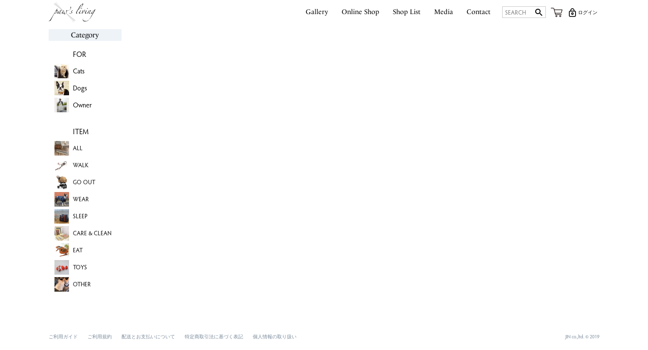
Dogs (80, 87)
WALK (80, 165)
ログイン (587, 12)
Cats (79, 70)
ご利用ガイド (63, 336)
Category (85, 35)
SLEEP (80, 216)
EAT (78, 250)
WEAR (81, 199)
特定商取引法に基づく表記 (214, 336)
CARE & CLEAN (92, 233)
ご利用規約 (100, 336)
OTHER (82, 284)
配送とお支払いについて (148, 336)
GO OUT (84, 182)
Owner (82, 104)
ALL (78, 148)
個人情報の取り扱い (275, 336)
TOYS (80, 267)
